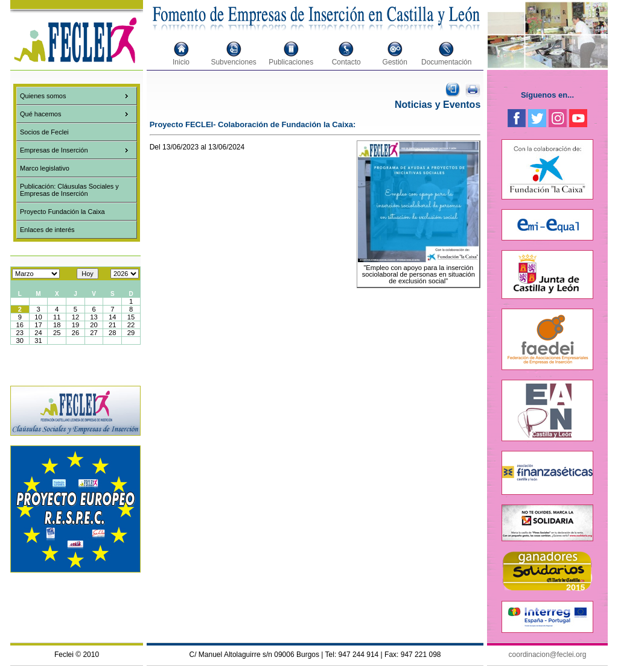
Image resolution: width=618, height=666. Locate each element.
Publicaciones (291, 62)
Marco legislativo (44, 168)
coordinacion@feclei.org (548, 654)
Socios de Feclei (44, 132)
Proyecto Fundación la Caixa (62, 211)
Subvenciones (233, 62)
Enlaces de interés (47, 229)
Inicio (181, 62)
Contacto (346, 62)
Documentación (446, 62)
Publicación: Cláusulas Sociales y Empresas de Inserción (69, 190)
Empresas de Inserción (54, 150)
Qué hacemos (40, 114)
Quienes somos (43, 95)
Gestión (395, 62)
